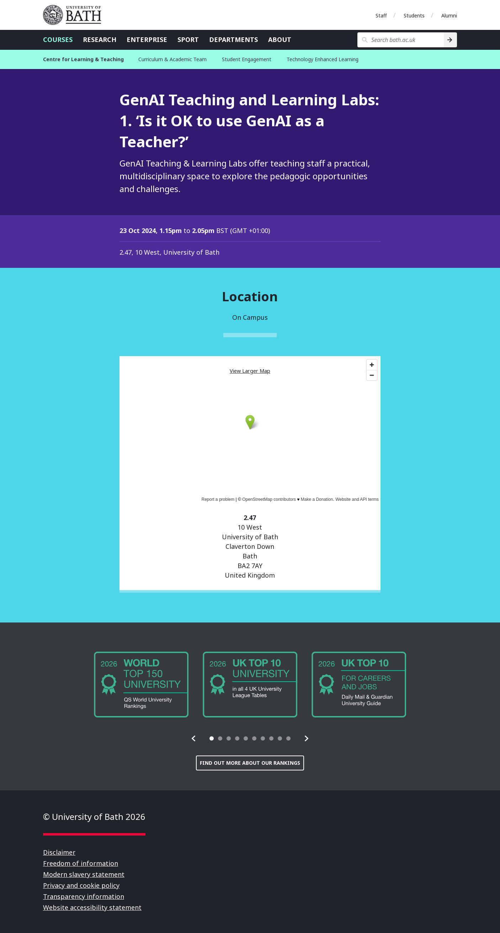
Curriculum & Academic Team (172, 59)
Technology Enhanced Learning (322, 59)
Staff (381, 15)
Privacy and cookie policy (81, 885)
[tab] (211, 738)
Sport (188, 39)
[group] (141, 684)
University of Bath (75, 15)
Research (99, 39)
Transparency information (83, 896)
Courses (58, 39)
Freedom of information (80, 863)
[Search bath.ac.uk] (400, 39)
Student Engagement (246, 59)
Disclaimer (59, 852)
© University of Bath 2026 (94, 816)
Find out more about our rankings (250, 762)
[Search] (450, 39)
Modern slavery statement (83, 874)
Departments (233, 39)
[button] (194, 738)
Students (414, 15)
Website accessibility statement (92, 907)
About (279, 39)
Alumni (449, 15)
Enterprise (147, 39)
